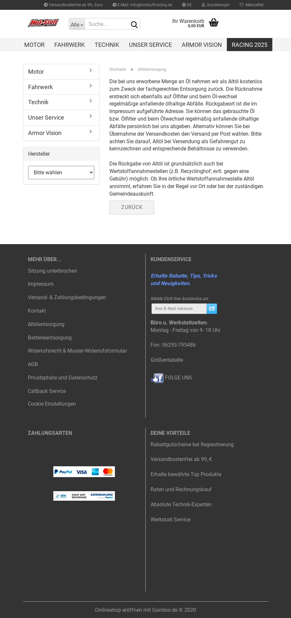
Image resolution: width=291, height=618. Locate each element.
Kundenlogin (216, 5)
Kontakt (37, 311)
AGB (33, 364)
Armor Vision (202, 44)
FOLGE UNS (171, 378)
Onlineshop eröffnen (118, 610)
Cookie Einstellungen (52, 404)
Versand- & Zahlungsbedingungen (67, 297)
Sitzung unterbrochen (52, 271)
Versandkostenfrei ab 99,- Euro (73, 5)
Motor (34, 44)
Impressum (41, 284)
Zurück (132, 207)
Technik (107, 44)
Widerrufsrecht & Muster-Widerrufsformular (77, 351)
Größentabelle (167, 360)
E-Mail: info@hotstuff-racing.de (142, 5)
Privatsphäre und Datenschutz (63, 378)
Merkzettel (252, 5)
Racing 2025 (249, 44)
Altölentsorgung (46, 324)
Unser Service (150, 44)
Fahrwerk (69, 44)
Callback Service (47, 391)
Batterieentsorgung (50, 338)
